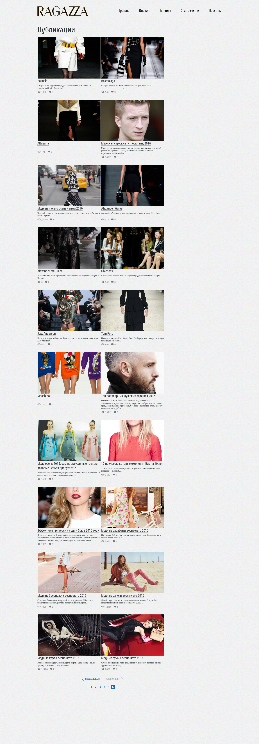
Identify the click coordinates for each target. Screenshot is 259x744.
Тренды (124, 10)
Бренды (165, 10)
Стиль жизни (190, 10)
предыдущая (92, 679)
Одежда (144, 10)
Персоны (215, 10)
